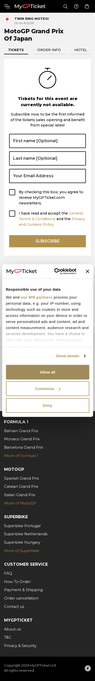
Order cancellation (21, 598)
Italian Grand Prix (19, 495)
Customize (47, 388)
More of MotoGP (20, 503)
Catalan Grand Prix (21, 486)
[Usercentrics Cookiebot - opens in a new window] (56, 271)
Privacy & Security (20, 645)
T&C (7, 637)
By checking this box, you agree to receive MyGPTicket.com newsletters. (51, 197)
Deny (47, 405)
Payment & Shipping (23, 590)
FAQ (8, 573)
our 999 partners (37, 297)
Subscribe (47, 241)
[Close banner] (87, 271)
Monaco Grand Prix (22, 439)
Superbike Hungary (22, 542)
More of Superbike (21, 550)
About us (12, 629)
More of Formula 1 (21, 455)
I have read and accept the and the (52, 219)
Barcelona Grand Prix (23, 447)
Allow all (47, 372)
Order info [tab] (49, 50)
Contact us (14, 606)
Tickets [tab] (16, 50)
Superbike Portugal (22, 526)
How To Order (17, 581)
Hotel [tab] (80, 50)
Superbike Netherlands (25, 534)
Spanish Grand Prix (21, 478)
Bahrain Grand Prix (21, 431)
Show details (68, 356)
